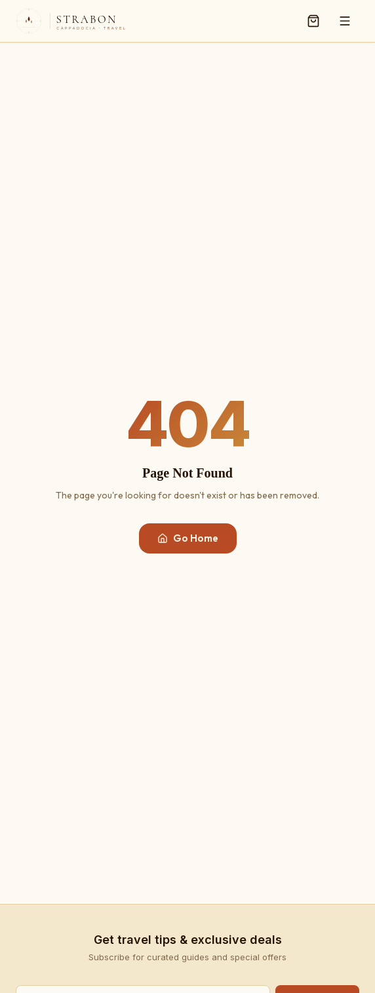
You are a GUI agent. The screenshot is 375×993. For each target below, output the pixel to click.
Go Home (187, 538)
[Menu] (344, 21)
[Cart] (313, 21)
